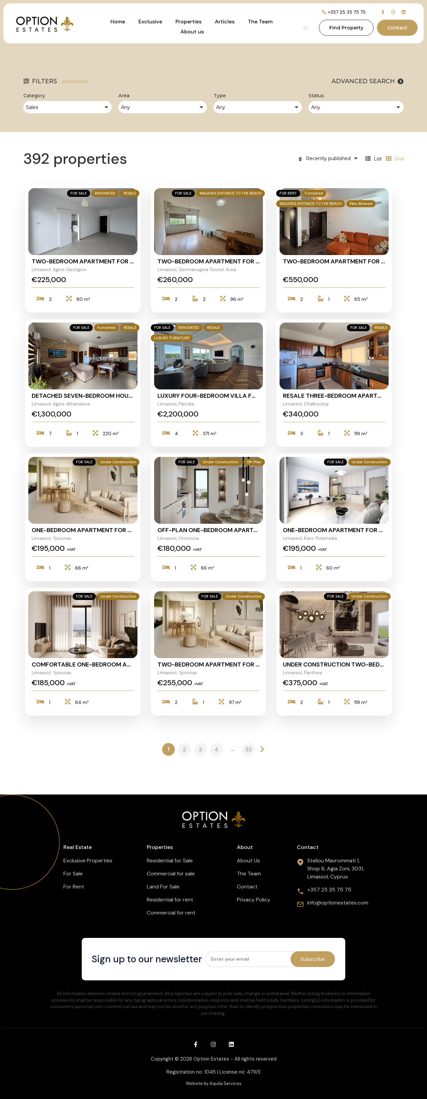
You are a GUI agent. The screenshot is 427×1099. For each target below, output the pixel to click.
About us (192, 31)
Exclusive (150, 21)
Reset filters (74, 82)
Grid (395, 159)
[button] (67, 107)
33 (248, 749)
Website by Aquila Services (214, 1083)
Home (117, 21)
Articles (225, 21)
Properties (188, 21)
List (373, 159)
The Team (260, 21)
